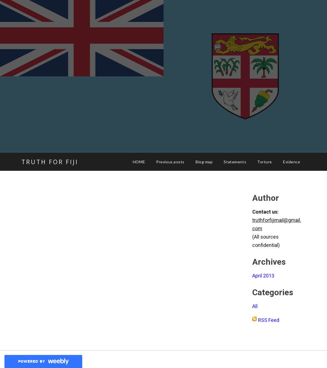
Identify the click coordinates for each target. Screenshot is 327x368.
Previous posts (170, 161)
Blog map (204, 161)
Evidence (291, 161)
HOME (139, 161)
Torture (264, 161)
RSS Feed (268, 320)
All (255, 306)
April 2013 (263, 276)
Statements (235, 161)
